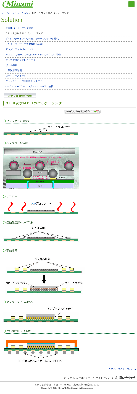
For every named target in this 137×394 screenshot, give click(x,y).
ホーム (5, 13)
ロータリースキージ (16, 76)
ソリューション (20, 13)
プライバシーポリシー (79, 378)
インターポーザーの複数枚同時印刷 (24, 44)
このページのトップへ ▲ (122, 369)
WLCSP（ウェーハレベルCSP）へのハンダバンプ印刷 (33, 54)
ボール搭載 (11, 65)
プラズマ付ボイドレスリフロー (22, 60)
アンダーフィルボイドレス (19, 49)
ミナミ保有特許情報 (20, 95)
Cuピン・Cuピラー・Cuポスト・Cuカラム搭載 (29, 86)
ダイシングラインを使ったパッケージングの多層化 (32, 38)
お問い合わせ (125, 378)
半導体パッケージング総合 (19, 28)
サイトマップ (103, 378)
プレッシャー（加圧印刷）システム (24, 81)
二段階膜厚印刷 (14, 70)
